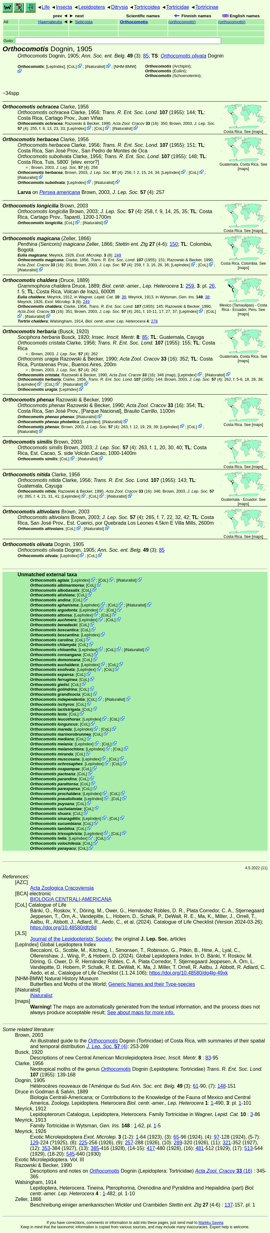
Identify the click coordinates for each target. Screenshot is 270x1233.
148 (221, 1086)
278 (154, 321)
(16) (135, 123)
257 (129, 1142)
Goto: (112, 40)
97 (217, 1137)
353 (46, 1148)
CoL (71, 66)
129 (34, 1142)
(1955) (142, 112)
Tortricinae (207, 7)
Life (46, 7)
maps (257, 132)
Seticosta (84, 21)
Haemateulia (50, 21)
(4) (72, 167)
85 (146, 55)
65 (176, 1137)
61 (196, 1086)
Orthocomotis (134, 21)
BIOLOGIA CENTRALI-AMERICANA (71, 899)
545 (70, 1154)
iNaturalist (95, 66)
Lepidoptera (91, 7)
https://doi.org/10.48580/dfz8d (63, 927)
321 (227, 1142)
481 (199, 1148)
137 (229, 1205)
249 (117, 255)
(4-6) (141, 244)
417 (151, 1148)
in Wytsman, (179, 297)
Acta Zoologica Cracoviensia (62, 888)
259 (190, 286)
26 (212, 286)
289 (178, 1142)
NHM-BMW (125, 66)
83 (208, 1057)
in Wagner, (96, 297)
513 (248, 1148)
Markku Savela (211, 1222)
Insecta (64, 7)
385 (95, 1148)
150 (174, 244)
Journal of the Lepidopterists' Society (71, 939)
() (182, 21)
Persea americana (59, 192)
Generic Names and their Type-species (152, 984)
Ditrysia (119, 7)
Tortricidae (177, 7)
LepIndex (55, 66)
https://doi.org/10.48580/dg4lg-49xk (188, 973)
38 (124, 297)
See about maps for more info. (140, 1012)
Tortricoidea (147, 7)
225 (83, 1142)
